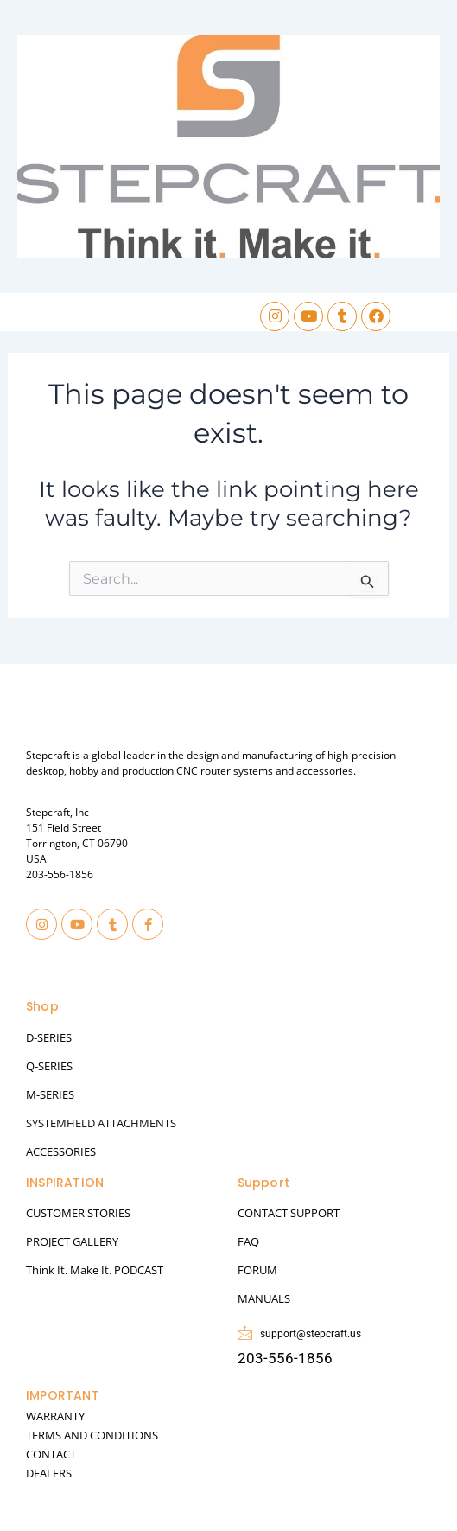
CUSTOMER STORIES (78, 1213)
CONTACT (51, 1454)
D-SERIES (49, 1037)
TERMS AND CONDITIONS (92, 1435)
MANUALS (264, 1298)
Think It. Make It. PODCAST (94, 1270)
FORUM (257, 1270)
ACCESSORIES (61, 1151)
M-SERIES (50, 1094)
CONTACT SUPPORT (289, 1213)
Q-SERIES (49, 1066)
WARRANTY (55, 1416)
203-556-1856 (59, 874)
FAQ (248, 1241)
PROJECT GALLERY (72, 1241)
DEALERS (49, 1473)
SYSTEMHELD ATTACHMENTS (101, 1123)
